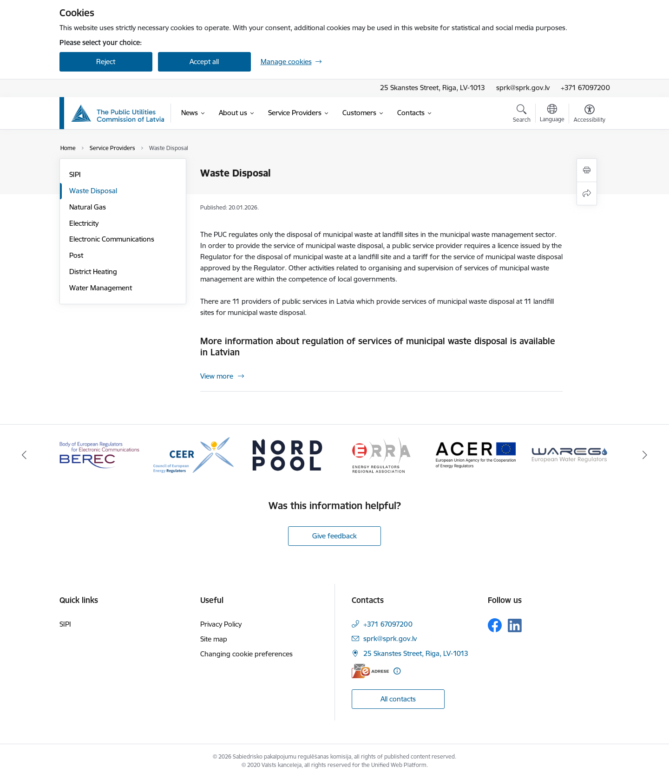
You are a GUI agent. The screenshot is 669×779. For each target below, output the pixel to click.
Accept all (204, 61)
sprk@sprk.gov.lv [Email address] (523, 87)
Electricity (83, 223)
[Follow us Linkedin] (515, 626)
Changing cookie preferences (246, 653)
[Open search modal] (521, 115)
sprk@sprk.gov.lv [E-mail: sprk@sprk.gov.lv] (390, 638)
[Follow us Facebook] (495, 625)
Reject (105, 61)
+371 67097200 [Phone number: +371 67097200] (388, 624)
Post (76, 255)
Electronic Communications (111, 239)
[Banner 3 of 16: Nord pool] (287, 454)
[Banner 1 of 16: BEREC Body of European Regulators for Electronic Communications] (99, 454)
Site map (213, 639)
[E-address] (370, 671)
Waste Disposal (93, 190)
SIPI (75, 174)
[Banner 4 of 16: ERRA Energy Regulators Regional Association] (381, 454)
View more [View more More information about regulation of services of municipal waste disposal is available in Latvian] (216, 376)
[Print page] (587, 170)
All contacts (398, 698)
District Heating (93, 271)
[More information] (397, 671)
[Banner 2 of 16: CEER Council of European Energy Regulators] (193, 454)
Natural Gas (87, 207)
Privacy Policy (221, 624)
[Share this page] (587, 193)
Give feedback (334, 535)
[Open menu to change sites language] (552, 114)
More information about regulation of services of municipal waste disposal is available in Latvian (377, 346)
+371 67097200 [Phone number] (585, 87)
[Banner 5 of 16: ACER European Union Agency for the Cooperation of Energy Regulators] (476, 454)
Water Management (100, 287)
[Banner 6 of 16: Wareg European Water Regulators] (570, 454)
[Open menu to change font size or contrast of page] (589, 115)
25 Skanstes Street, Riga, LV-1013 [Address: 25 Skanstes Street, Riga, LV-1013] (432, 87)
